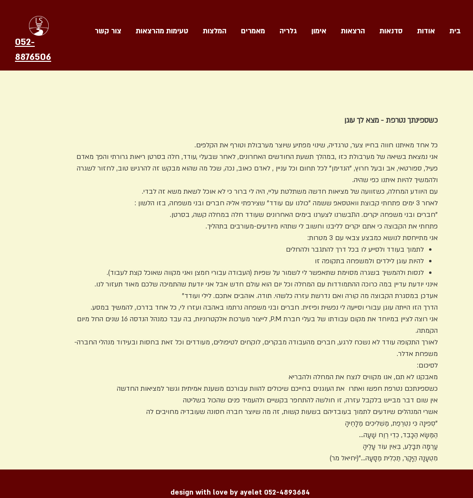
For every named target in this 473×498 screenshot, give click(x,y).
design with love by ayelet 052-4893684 (240, 492)
